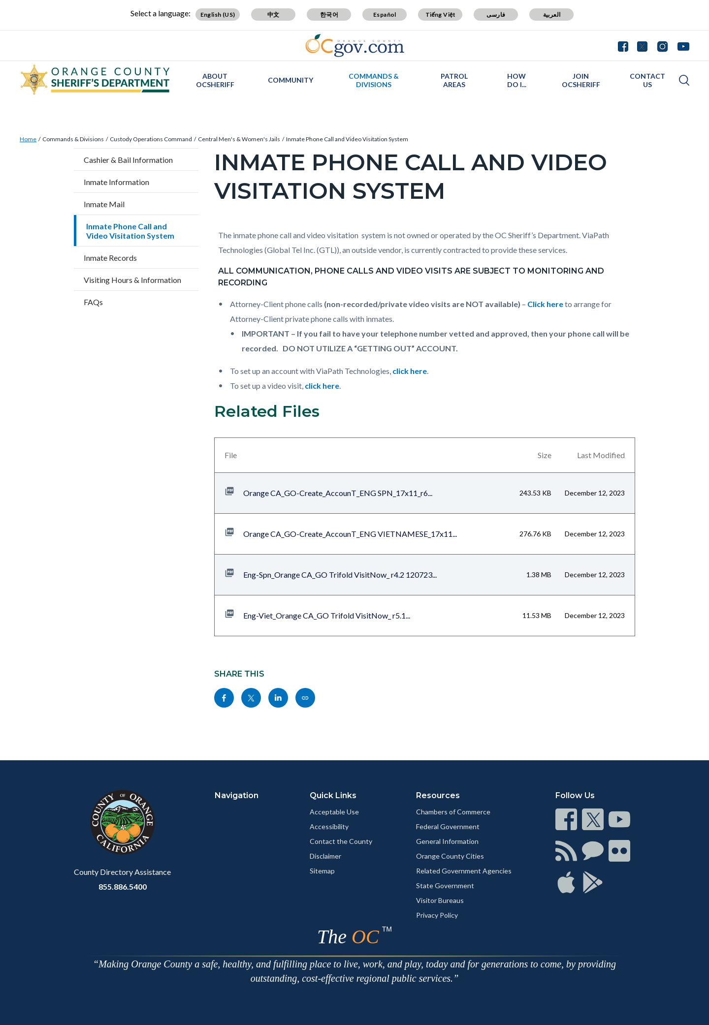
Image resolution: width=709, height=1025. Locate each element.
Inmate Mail (104, 204)
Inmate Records (110, 257)
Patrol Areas (454, 80)
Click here (545, 304)
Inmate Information (116, 181)
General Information (447, 841)
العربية (552, 14)
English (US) (217, 14)
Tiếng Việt (440, 14)
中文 (273, 14)
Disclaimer (325, 856)
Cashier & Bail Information (128, 159)
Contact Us (647, 80)
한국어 (329, 14)
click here (409, 370)
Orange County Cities (450, 856)
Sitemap (322, 871)
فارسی (495, 14)
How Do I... (516, 80)
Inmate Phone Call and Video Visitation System (347, 139)
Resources (438, 795)
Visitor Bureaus (440, 900)
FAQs (93, 302)
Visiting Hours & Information (132, 279)
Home (28, 139)
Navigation (236, 795)
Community (290, 80)
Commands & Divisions (374, 80)
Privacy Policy (437, 915)
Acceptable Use (334, 812)
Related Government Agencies (464, 871)
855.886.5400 (122, 886)
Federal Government (448, 826)
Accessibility (329, 826)
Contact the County (341, 841)
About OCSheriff (215, 80)
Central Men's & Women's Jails (239, 139)
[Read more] (354, 45)
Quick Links (333, 795)
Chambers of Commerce (453, 812)
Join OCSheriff (581, 80)
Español (384, 14)
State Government (445, 885)
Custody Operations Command (151, 139)
